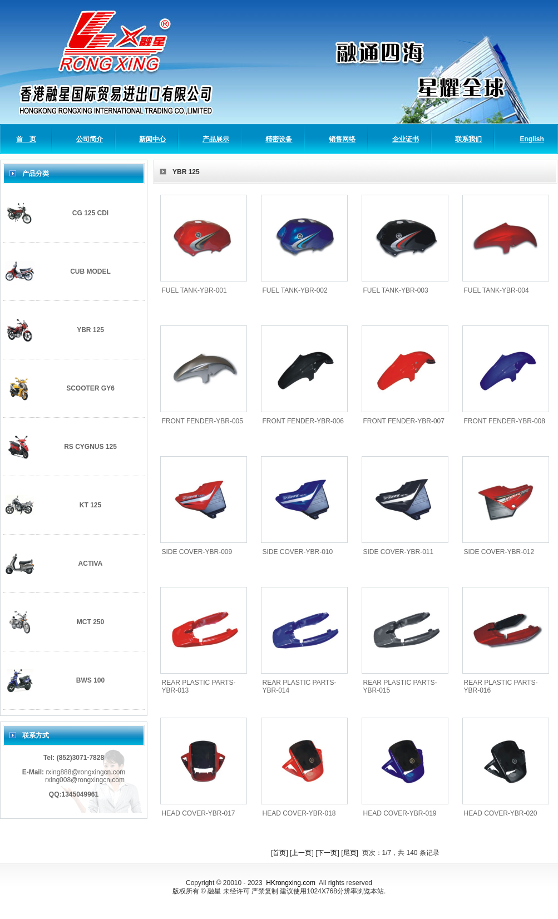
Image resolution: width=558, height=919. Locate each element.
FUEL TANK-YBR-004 (496, 290)
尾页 (350, 853)
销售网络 (342, 139)
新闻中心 (152, 139)
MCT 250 (90, 622)
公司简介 (89, 139)
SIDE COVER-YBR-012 (499, 552)
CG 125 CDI (90, 213)
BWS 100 (90, 680)
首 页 (26, 139)
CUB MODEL (90, 271)
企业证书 (405, 139)
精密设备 (278, 139)
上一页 (302, 853)
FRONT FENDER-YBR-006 (303, 421)
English (532, 139)
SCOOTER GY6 (90, 388)
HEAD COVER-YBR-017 (198, 813)
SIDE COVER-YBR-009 (197, 552)
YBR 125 (90, 330)
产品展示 (216, 139)
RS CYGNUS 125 (90, 447)
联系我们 (468, 139)
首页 (279, 853)
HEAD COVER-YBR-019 (400, 813)
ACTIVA (90, 563)
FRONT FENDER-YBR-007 (404, 421)
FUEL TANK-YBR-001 (194, 290)
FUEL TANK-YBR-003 (395, 290)
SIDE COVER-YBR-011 (398, 552)
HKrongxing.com (290, 883)
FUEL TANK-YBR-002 (295, 290)
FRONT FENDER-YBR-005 (202, 421)
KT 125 (90, 505)
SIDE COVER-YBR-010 (298, 552)
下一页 (327, 853)
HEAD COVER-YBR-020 (500, 813)
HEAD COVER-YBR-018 (299, 813)
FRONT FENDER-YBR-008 (504, 421)
